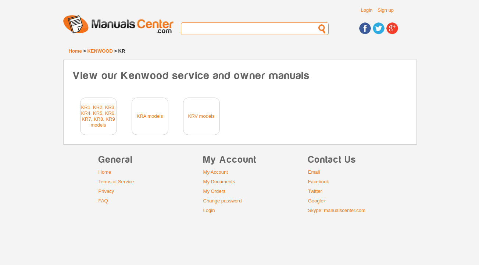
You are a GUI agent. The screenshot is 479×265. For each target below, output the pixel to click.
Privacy (106, 191)
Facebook (318, 181)
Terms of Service (116, 181)
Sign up (386, 10)
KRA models (150, 116)
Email (314, 172)
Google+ (317, 201)
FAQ (103, 201)
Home (75, 51)
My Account (215, 172)
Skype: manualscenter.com (336, 210)
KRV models (201, 116)
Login (367, 10)
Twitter (315, 191)
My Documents (219, 181)
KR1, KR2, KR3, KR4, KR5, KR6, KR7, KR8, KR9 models (98, 116)
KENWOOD (99, 51)
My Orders (214, 191)
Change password (222, 201)
